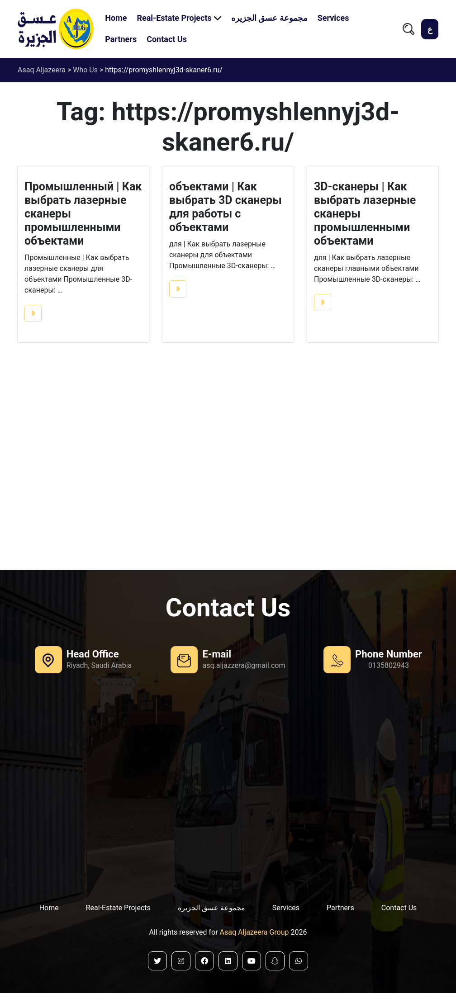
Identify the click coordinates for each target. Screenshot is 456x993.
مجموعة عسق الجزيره (269, 18)
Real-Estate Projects (174, 18)
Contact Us (167, 39)
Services (333, 18)
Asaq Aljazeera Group (255, 932)
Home (116, 18)
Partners (121, 39)
